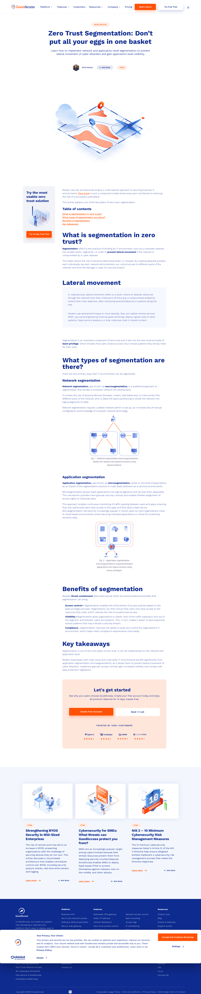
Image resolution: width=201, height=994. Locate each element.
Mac (160, 959)
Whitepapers (164, 937)
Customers (163, 930)
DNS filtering (100, 930)
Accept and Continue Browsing (177, 968)
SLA (159, 941)
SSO (128, 930)
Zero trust (83, 193)
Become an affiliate (103, 959)
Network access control (137, 914)
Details (40, 988)
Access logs (131, 922)
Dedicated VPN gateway (105, 914)
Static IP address (102, 918)
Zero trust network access (74, 918)
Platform (65, 909)
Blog (160, 918)
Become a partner (102, 955)
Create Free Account (91, 711)
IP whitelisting (132, 926)
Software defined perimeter (74, 922)
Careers (65, 959)
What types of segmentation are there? (83, 217)
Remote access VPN (70, 930)
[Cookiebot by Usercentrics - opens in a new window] (18, 988)
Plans (128, 955)
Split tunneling (133, 918)
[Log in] (187, 7)
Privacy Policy (44, 981)
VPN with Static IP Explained (30, 951)
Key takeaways (70, 224)
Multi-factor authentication (107, 933)
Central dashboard (103, 922)
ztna (122, 68)
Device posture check (136, 933)
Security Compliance (71, 933)
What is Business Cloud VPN (29, 955)
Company (65, 950)
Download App (165, 950)
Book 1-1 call (138, 711)
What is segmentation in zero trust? (82, 214)
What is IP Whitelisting (26, 959)
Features (98, 909)
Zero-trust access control (106, 926)
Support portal (165, 926)
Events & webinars (167, 922)
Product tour (164, 914)
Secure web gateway (71, 926)
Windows (162, 955)
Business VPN (67, 914)
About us (65, 955)
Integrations (163, 933)
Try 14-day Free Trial (39, 234)
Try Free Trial (170, 7)
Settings (178, 977)
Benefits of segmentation (76, 220)
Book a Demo (145, 7)
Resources (163, 909)
